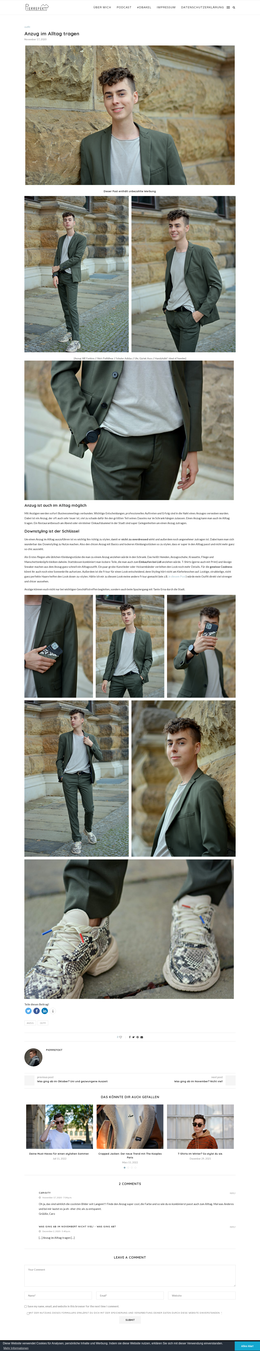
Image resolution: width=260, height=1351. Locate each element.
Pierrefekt (54, 1050)
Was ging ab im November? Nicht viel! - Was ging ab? (77, 1226)
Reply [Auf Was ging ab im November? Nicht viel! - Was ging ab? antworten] (233, 1227)
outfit (27, 27)
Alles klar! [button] (247, 1346)
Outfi (43, 1023)
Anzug (30, 1023)
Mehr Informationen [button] (16, 1348)
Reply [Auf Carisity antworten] (233, 1193)
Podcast (124, 7)
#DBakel (144, 7)
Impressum (166, 7)
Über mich (102, 7)
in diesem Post (177, 576)
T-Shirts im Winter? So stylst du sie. (200, 1153)
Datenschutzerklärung (202, 7)
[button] (28, 1011)
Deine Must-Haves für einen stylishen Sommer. (59, 1153)
